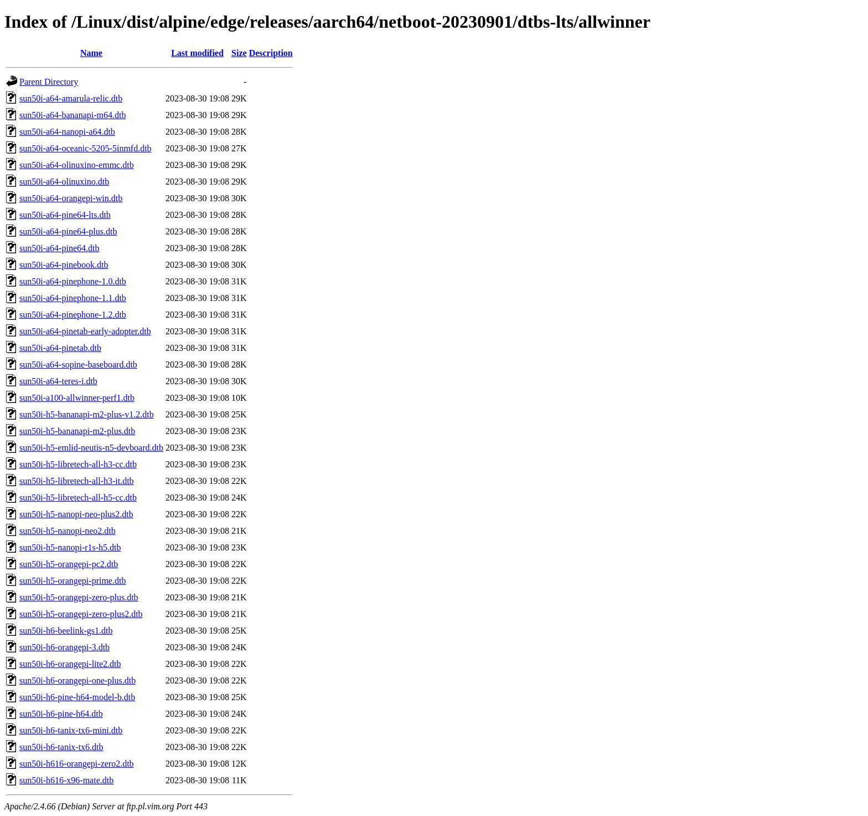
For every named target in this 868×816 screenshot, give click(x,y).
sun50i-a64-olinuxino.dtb (64, 181)
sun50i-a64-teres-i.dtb (58, 381)
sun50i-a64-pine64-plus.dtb (68, 231)
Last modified (197, 53)
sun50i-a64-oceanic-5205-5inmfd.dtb (85, 148)
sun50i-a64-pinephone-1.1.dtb (72, 298)
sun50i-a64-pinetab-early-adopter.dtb (85, 331)
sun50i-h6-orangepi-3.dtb (64, 647)
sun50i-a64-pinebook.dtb (63, 264)
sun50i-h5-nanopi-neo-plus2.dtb (76, 514)
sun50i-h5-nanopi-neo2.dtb (67, 531)
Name (91, 53)
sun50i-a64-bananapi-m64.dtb (72, 115)
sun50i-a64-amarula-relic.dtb (70, 98)
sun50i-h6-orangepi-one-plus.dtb (77, 680)
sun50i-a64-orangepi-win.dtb (70, 198)
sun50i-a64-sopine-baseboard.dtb (78, 364)
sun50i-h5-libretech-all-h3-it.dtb (76, 481)
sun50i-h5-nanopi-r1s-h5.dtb (70, 547)
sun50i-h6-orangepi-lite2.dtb (70, 664)
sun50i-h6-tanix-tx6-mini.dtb (70, 730)
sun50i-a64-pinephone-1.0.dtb (72, 281)
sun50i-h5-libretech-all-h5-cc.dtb (78, 497)
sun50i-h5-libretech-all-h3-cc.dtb (78, 464)
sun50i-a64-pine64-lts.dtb (65, 215)
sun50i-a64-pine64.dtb (59, 248)
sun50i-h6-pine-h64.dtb (61, 713)
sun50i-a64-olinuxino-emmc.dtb (76, 165)
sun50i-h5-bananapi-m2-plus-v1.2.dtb (86, 414)
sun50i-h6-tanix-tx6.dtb (61, 747)
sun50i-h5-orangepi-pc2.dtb (68, 564)
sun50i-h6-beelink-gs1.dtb (65, 630)
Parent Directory (48, 81)
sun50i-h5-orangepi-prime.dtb (72, 580)
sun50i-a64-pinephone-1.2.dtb (72, 314)
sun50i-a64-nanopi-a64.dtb (67, 131)
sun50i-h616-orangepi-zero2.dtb (76, 763)
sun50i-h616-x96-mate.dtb (66, 780)
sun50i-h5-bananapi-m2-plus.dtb (77, 431)
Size (239, 53)
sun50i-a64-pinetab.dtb (60, 348)
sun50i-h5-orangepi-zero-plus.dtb (78, 597)
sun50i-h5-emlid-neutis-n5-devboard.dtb (91, 447)
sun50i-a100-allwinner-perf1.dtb (77, 397)
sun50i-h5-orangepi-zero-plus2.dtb (81, 614)
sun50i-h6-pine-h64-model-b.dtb (77, 697)
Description (271, 53)
